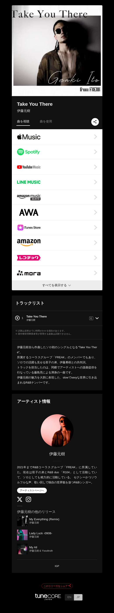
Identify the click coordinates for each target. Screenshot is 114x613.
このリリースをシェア (57, 586)
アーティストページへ (32, 490)
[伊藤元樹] (57, 430)
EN (69, 597)
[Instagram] (28, 501)
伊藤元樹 (23, 111)
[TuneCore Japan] (48, 599)
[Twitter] (19, 500)
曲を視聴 (23, 121)
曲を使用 (46, 121)
